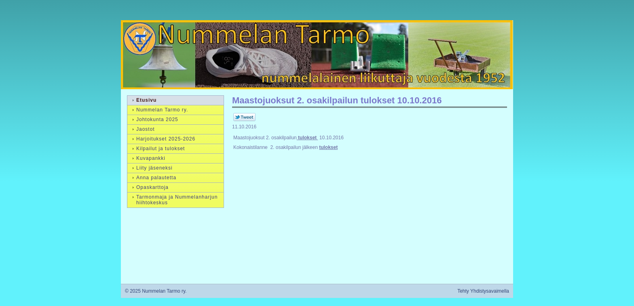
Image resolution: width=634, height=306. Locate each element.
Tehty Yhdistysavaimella (483, 291)
